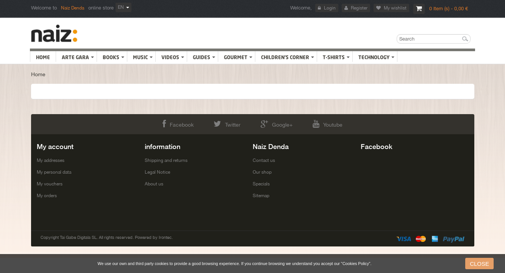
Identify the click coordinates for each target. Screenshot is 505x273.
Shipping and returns (166, 160)
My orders (47, 195)
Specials (261, 184)
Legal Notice (157, 172)
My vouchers (50, 184)
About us (154, 184)
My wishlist (394, 8)
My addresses (50, 160)
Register (358, 8)
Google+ (284, 124)
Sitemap (261, 195)
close (479, 263)
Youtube (351, 124)
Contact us (264, 160)
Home (38, 74)
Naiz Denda (72, 8)
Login (329, 8)
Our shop (262, 172)
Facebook (154, 124)
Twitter (219, 124)
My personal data (54, 172)
